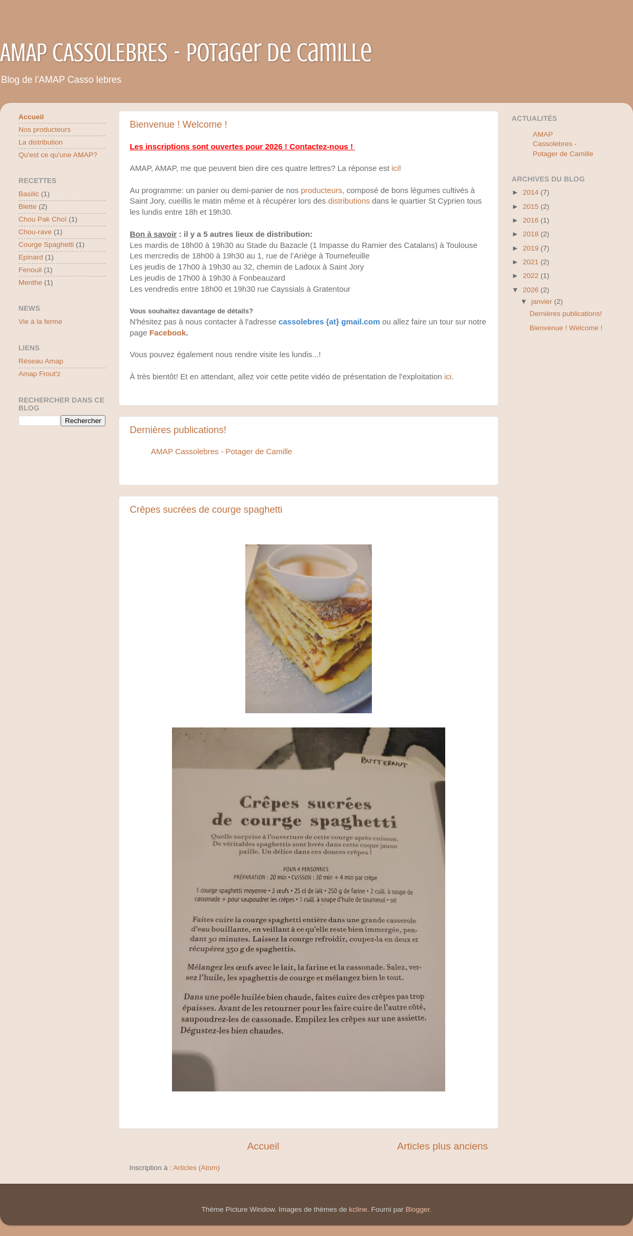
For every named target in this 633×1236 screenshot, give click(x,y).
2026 (532, 290)
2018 (532, 234)
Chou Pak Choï (42, 219)
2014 (532, 192)
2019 (532, 248)
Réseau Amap (40, 361)
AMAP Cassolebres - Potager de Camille (221, 451)
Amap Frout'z (39, 374)
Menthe (30, 282)
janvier (542, 301)
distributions (349, 201)
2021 (532, 262)
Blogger (418, 1209)
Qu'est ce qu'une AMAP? (57, 155)
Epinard (30, 257)
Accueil (263, 1146)
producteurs (321, 190)
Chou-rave (35, 232)
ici (395, 168)
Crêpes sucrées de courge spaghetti (206, 509)
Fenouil (30, 270)
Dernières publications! (178, 430)
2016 (532, 220)
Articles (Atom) (196, 1168)
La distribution (40, 142)
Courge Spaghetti (46, 244)
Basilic (28, 194)
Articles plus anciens (442, 1146)
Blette (27, 206)
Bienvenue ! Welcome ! (178, 124)
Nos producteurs (44, 129)
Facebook (167, 333)
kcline (358, 1209)
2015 (532, 206)
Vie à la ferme (40, 321)
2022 (532, 276)
